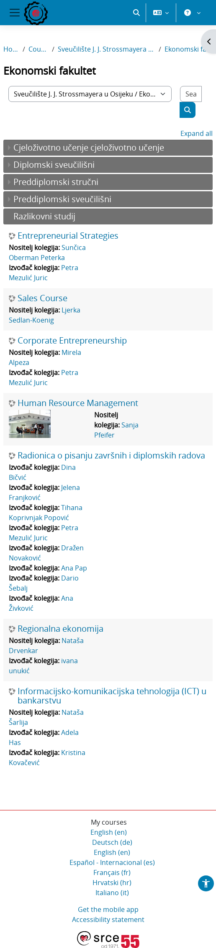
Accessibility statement (108, 919)
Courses (38, 49)
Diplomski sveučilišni (54, 164)
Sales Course (42, 298)
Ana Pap (74, 568)
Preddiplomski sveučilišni (62, 199)
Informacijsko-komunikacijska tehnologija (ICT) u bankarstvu (112, 696)
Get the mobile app (108, 909)
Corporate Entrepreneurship (72, 340)
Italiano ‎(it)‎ (112, 892)
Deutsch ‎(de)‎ (112, 842)
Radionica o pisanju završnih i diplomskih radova (111, 455)
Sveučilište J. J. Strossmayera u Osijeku (106, 49)
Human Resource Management (78, 403)
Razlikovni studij (44, 216)
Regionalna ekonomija (60, 628)
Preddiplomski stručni (55, 182)
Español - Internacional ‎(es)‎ (112, 862)
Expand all (196, 133)
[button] (136, 12)
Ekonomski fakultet (189, 49)
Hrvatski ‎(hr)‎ (112, 882)
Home (11, 49)
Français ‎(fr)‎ (112, 872)
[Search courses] (191, 94)
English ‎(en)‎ (108, 832)
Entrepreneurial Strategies (68, 235)
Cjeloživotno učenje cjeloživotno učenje (88, 147)
